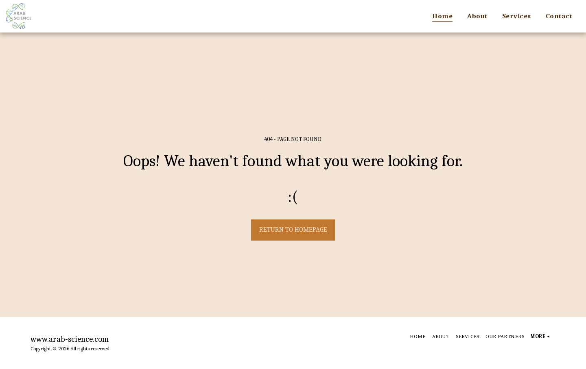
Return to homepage (293, 229)
